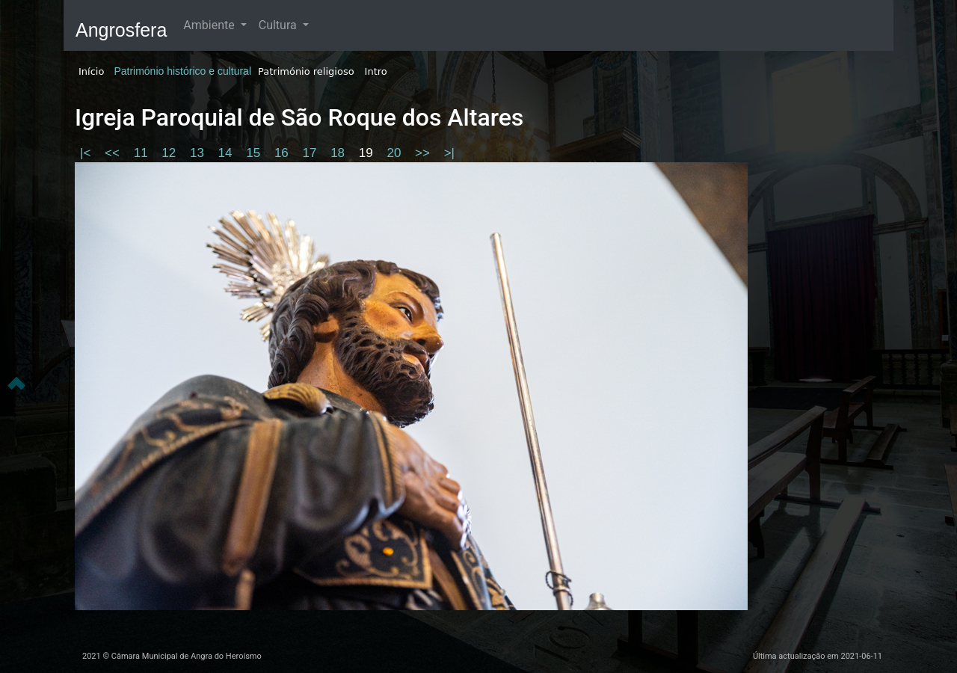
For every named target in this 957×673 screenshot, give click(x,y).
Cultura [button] (279, 25)
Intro (376, 71)
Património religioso (306, 71)
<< (114, 153)
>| (449, 153)
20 (395, 153)
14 (227, 153)
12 (170, 153)
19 (368, 153)
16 (283, 153)
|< (87, 153)
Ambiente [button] (210, 25)
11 (143, 153)
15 (255, 153)
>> (424, 153)
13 (199, 153)
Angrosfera (121, 29)
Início (91, 71)
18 (339, 153)
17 (312, 153)
